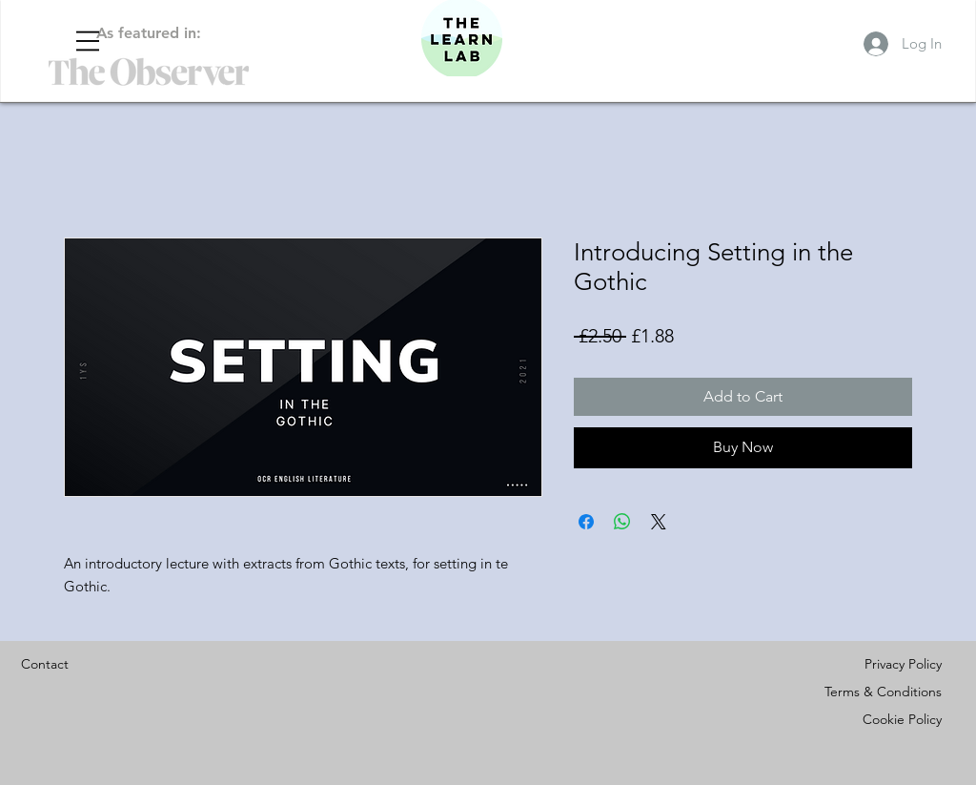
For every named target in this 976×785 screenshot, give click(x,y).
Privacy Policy (903, 663)
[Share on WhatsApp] (622, 521)
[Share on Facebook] (586, 521)
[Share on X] (658, 521)
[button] (87, 41)
